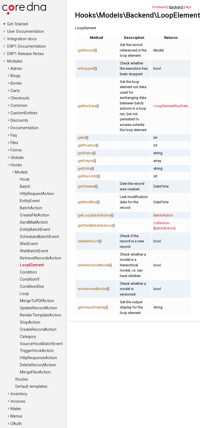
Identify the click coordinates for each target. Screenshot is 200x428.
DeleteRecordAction (38, 365)
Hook (24, 179)
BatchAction (31, 208)
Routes (21, 379)
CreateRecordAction (38, 329)
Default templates (31, 386)
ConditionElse (32, 286)
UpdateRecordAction (38, 308)
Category (28, 336)
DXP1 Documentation (26, 46)
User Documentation (25, 31)
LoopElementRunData (170, 106)
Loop (24, 293)
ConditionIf (30, 279)
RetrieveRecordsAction (40, 258)
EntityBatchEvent (35, 229)
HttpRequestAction (37, 193)
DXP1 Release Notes (25, 54)
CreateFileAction (34, 215)
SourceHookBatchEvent (41, 344)
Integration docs (22, 39)
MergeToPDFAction (37, 301)
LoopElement (32, 265)
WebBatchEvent (34, 251)
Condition (28, 272)
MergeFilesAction (35, 372)
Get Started (17, 24)
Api (188, 7)
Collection (161, 223)
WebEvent (29, 244)
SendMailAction (34, 222)
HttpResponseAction (38, 358)
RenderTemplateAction (40, 315)
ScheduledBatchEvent (39, 236)
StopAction (30, 322)
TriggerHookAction (37, 350)
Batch (25, 186)
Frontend (159, 7)
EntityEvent (30, 201)
